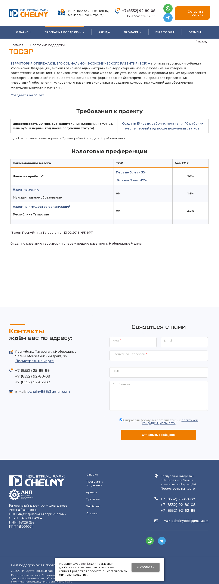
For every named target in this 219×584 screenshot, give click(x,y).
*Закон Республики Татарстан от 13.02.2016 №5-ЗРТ (50, 231)
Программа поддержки (48, 45)
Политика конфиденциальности (33, 577)
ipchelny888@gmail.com (48, 388)
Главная (17, 45)
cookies (85, 563)
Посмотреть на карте (34, 357)
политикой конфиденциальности (170, 417)
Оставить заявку (192, 13)
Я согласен (145, 567)
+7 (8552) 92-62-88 (141, 16)
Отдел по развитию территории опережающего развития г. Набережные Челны (74, 242)
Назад (202, 41)
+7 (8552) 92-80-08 (138, 11)
